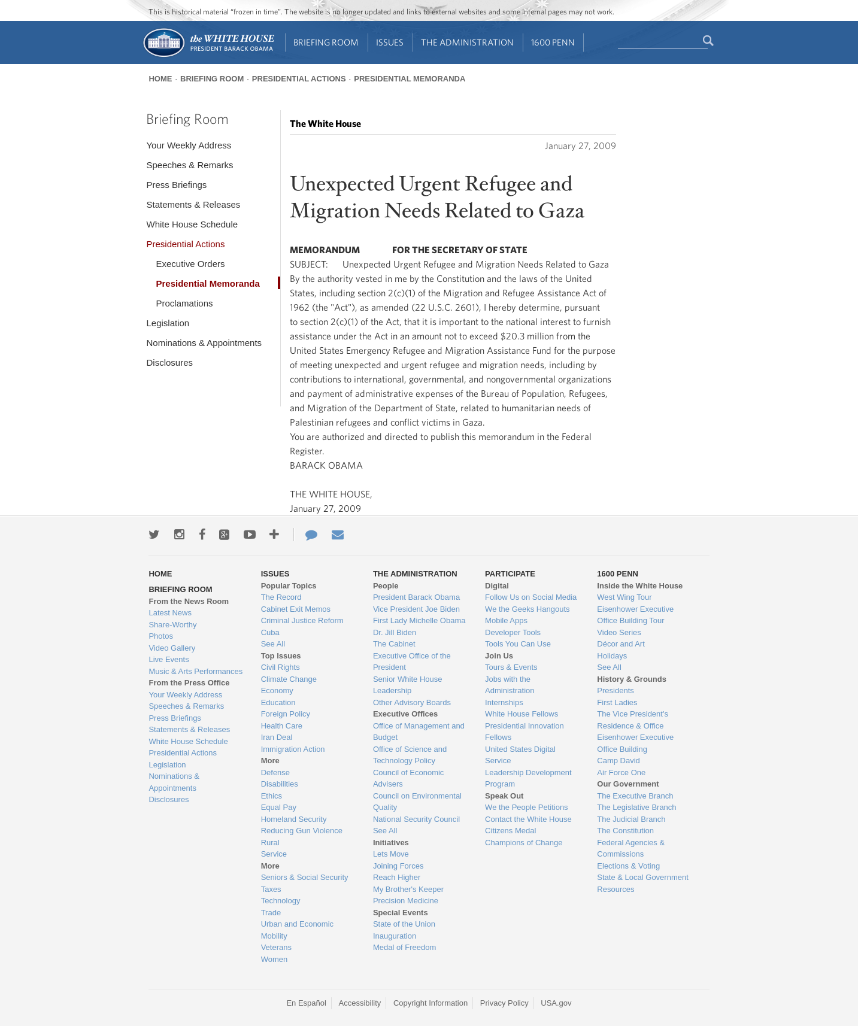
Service (274, 853)
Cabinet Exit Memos (296, 609)
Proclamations (184, 303)
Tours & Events (511, 667)
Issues (390, 42)
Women (274, 959)
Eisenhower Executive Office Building (635, 743)
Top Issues (281, 655)
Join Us (499, 655)
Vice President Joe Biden (416, 609)
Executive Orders (190, 264)
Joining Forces (398, 865)
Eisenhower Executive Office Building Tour (635, 615)
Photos (160, 636)
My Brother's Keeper (408, 889)
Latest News (170, 612)
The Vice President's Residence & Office (632, 719)
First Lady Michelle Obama (419, 620)
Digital (497, 585)
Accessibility (360, 1002)
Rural (270, 842)
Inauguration (394, 935)
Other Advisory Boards (412, 702)
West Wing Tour (624, 597)
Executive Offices (405, 713)
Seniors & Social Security (304, 877)
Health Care (281, 725)
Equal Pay (278, 807)
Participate (510, 573)
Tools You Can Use (518, 643)
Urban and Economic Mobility (297, 929)
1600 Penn (553, 42)
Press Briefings (176, 185)
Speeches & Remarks (189, 165)
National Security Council (416, 819)
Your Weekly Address (188, 145)
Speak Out (504, 795)
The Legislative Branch (636, 807)
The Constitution (625, 830)
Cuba (270, 632)
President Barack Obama (416, 597)
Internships (504, 702)
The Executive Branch (635, 795)
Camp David (618, 760)
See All (273, 643)
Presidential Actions (299, 78)
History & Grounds (631, 679)
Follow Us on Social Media (531, 597)
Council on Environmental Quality (417, 801)
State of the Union (404, 923)
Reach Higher (397, 877)
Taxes (271, 889)
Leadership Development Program (528, 778)
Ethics (271, 795)
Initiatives (391, 842)
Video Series (619, 632)
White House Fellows (521, 713)
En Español (306, 1002)
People (386, 585)
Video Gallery (171, 647)
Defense (275, 772)
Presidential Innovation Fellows (524, 731)
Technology (281, 900)
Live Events (168, 659)
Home (160, 78)
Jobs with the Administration (509, 685)
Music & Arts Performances (195, 671)
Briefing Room (326, 42)
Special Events (400, 912)
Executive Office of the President (412, 661)
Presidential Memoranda (409, 78)
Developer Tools (513, 632)
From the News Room (188, 601)
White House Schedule (192, 224)
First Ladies (617, 702)
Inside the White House (640, 585)
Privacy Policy (504, 1002)
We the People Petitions (526, 807)
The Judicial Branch (631, 819)
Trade (271, 912)
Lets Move (391, 853)
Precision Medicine (405, 900)
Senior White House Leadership (407, 685)
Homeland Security (294, 819)
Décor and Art (621, 643)
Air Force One (621, 772)
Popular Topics (289, 585)
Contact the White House (528, 819)
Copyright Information (430, 1002)
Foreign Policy (285, 713)
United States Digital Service (520, 755)
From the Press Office (188, 682)
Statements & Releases (193, 204)
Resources (615, 889)
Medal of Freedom (404, 947)
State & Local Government (642, 877)
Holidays (612, 655)
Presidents (615, 690)
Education (278, 702)
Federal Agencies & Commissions (631, 848)
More (270, 760)
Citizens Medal (510, 830)
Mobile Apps (506, 620)
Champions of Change (523, 842)
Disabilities (279, 783)
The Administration (467, 42)
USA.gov (556, 1002)
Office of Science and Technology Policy (410, 755)
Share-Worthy (172, 624)
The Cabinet (394, 643)
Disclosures (169, 362)
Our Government (628, 783)
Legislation (167, 323)
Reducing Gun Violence (301, 830)
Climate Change (289, 679)
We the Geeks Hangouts (527, 609)
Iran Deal (277, 737)
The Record (281, 597)
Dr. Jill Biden (394, 632)
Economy (277, 690)
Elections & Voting (628, 865)
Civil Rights (280, 667)
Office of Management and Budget (419, 731)
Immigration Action (293, 749)
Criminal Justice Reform (302, 620)
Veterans (276, 947)
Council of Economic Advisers (408, 778)
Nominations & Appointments (204, 343)
